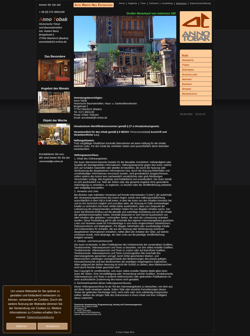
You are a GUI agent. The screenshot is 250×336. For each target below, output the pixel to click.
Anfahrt (187, 79)
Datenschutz (189, 93)
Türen (143, 3)
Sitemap (186, 88)
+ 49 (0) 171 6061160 (52, 11)
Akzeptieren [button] (52, 326)
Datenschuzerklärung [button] (40, 317)
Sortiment (153, 3)
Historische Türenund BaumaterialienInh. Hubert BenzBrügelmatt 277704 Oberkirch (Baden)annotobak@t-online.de (53, 31)
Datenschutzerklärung (200, 3)
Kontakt (187, 84)
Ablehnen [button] (21, 326)
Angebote (132, 3)
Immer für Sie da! (50, 4)
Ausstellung (167, 3)
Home (122, 3)
